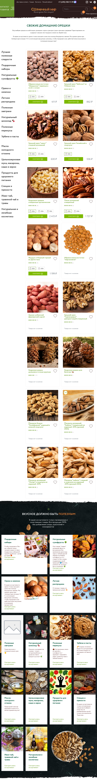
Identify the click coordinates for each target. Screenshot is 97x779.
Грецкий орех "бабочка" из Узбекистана (75, 85)
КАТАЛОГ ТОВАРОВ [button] (7, 8)
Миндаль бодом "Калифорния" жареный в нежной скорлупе (39, 425)
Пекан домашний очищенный (71, 201)
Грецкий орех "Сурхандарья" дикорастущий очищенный (75, 317)
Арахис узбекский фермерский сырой (36, 316)
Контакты (38, 2)
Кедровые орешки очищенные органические (39, 201)
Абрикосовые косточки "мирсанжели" (74, 259)
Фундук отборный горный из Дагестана (39, 259)
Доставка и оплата (22, 2)
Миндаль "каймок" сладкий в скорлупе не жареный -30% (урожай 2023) (76, 482)
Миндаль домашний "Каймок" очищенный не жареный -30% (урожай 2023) (74, 426)
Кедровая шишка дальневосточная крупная (39, 371)
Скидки (31, 2)
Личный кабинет (47, 2)
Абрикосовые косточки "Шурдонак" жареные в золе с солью (38, 86)
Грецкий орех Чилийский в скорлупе (75, 144)
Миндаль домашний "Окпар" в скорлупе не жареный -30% (37, 482)
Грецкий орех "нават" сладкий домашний (37, 144)
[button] (32, 96)
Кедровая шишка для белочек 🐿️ (73, 371)
